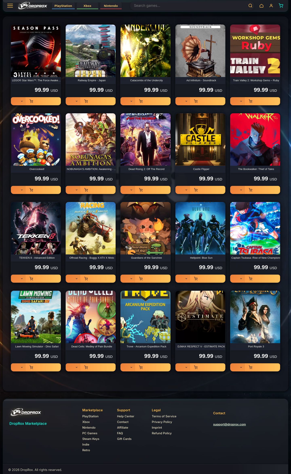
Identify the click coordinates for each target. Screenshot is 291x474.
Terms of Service (164, 416)
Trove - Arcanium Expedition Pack (146, 346)
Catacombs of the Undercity (146, 80)
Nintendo (111, 5)
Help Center (125, 416)
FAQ (120, 433)
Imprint (157, 427)
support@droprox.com (229, 424)
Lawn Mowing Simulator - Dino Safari (37, 346)
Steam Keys (90, 439)
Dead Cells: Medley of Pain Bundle (91, 346)
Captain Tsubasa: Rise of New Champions (256, 257)
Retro (86, 450)
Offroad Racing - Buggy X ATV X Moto (91, 257)
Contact (123, 422)
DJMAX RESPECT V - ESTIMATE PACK (201, 346)
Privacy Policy (162, 422)
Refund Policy (162, 433)
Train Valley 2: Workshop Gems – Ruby (256, 80)
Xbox (88, 5)
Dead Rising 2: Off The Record (146, 169)
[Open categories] (11, 5)
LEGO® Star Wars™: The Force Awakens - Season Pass (37, 80)
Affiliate (122, 427)
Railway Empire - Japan (92, 80)
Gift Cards (124, 439)
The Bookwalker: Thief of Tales (256, 169)
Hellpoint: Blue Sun (201, 257)
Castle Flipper (201, 169)
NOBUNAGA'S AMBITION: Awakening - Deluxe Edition (92, 169)
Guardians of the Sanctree (146, 257)
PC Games (89, 433)
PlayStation (63, 5)
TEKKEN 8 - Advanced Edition (37, 257)
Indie (85, 444)
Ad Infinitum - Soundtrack (201, 80)
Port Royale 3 (256, 346)
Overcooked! (37, 169)
